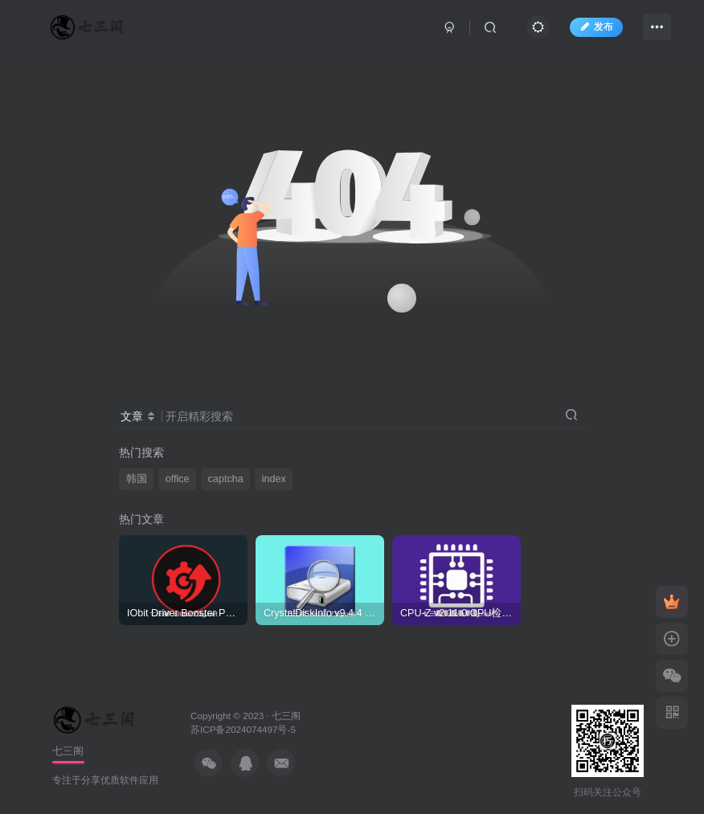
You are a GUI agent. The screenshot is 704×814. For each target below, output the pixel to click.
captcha (226, 479)
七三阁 (286, 715)
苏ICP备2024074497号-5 (243, 729)
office (178, 479)
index (274, 479)
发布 (596, 26)
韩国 (136, 479)
